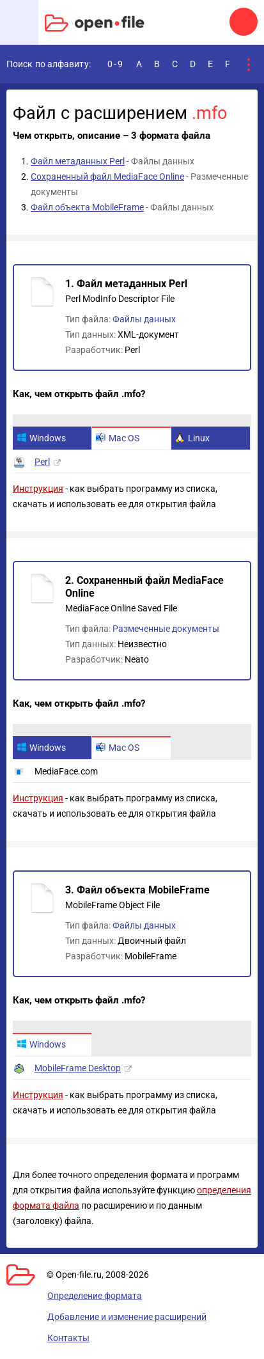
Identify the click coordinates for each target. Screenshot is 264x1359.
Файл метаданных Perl (78, 161)
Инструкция (38, 488)
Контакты (68, 1338)
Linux (192, 438)
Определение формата (94, 1296)
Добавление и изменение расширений (126, 1317)
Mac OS (117, 438)
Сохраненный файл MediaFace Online (107, 176)
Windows (41, 438)
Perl (42, 462)
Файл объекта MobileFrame (87, 207)
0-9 (115, 64)
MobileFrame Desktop (78, 1068)
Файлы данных (144, 319)
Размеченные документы (166, 629)
